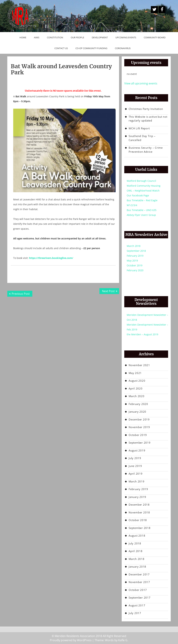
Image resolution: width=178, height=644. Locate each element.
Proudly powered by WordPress (71, 640)
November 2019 (139, 427)
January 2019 (137, 497)
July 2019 (135, 458)
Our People (77, 37)
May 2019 (132, 260)
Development (100, 37)
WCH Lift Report (139, 128)
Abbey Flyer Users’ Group (141, 215)
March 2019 (136, 481)
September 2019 (140, 442)
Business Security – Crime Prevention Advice (146, 149)
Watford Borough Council (141, 180)
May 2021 (135, 373)
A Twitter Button (154, 9)
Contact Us (61, 48)
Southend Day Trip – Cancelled (142, 138)
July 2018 (135, 543)
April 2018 (136, 551)
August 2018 (137, 535)
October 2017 (138, 590)
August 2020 (137, 380)
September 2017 (140, 597)
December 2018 (139, 504)
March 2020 (136, 396)
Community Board (154, 37)
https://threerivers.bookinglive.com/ (51, 258)
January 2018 (137, 566)
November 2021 (139, 365)
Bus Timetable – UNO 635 (141, 210)
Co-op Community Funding (91, 48)
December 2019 (139, 419)
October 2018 (138, 520)
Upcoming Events (125, 37)
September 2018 (136, 250)
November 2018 (139, 512)
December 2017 (139, 574)
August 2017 (137, 605)
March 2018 (133, 246)
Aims (36, 37)
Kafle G (122, 640)
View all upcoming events (140, 83)
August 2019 (137, 450)
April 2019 (136, 473)
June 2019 (135, 466)
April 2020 (136, 388)
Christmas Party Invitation (146, 109)
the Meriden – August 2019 (142, 334)
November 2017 (139, 582)
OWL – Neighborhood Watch (143, 190)
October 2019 (134, 265)
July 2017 (135, 613)
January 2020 (137, 411)
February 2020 (135, 270)
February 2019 (135, 255)
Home (22, 37)
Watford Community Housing (143, 185)
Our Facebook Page (138, 195)
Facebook (162, 9)
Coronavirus (123, 48)
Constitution (55, 37)
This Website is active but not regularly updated (148, 118)
